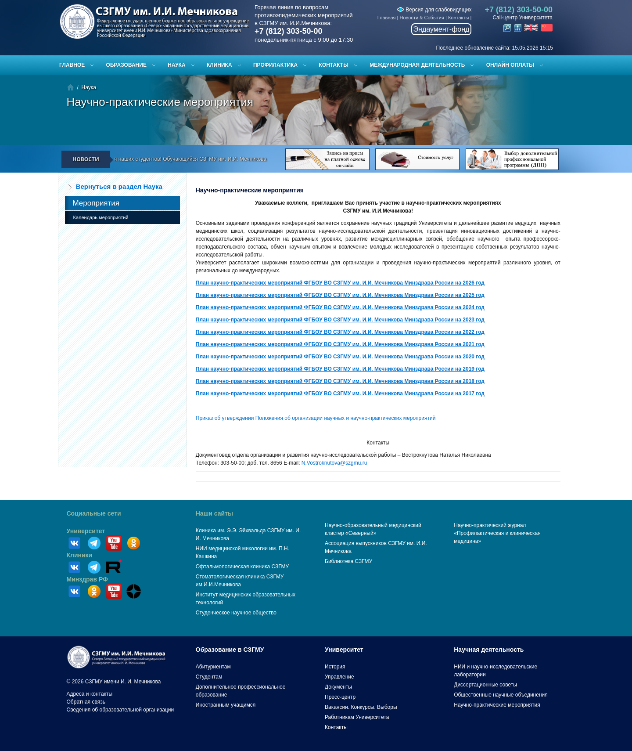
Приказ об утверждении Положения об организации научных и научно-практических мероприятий (316, 418)
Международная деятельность (417, 65)
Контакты (458, 17)
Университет (86, 530)
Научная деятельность (489, 649)
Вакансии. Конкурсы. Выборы (361, 707)
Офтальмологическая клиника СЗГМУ (242, 566)
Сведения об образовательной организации (120, 710)
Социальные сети (94, 513)
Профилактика (275, 65)
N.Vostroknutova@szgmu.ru (334, 463)
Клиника (219, 65)
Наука (176, 65)
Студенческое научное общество (236, 613)
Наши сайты (214, 513)
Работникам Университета (357, 717)
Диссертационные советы (485, 685)
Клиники (80, 555)
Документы (338, 687)
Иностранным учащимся (225, 705)
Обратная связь (86, 702)
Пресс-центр (340, 697)
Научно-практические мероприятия (497, 705)
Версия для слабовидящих (434, 10)
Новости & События (422, 17)
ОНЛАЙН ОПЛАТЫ (510, 65)
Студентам (209, 677)
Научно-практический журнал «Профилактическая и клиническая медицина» (497, 533)
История (335, 667)
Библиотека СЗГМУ (348, 561)
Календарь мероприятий (101, 217)
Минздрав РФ (87, 579)
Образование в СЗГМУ (230, 649)
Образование (126, 65)
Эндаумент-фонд (441, 29)
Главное (72, 65)
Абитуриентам (213, 667)
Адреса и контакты (90, 694)
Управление (339, 677)
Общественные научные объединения (501, 695)
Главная (386, 17)
